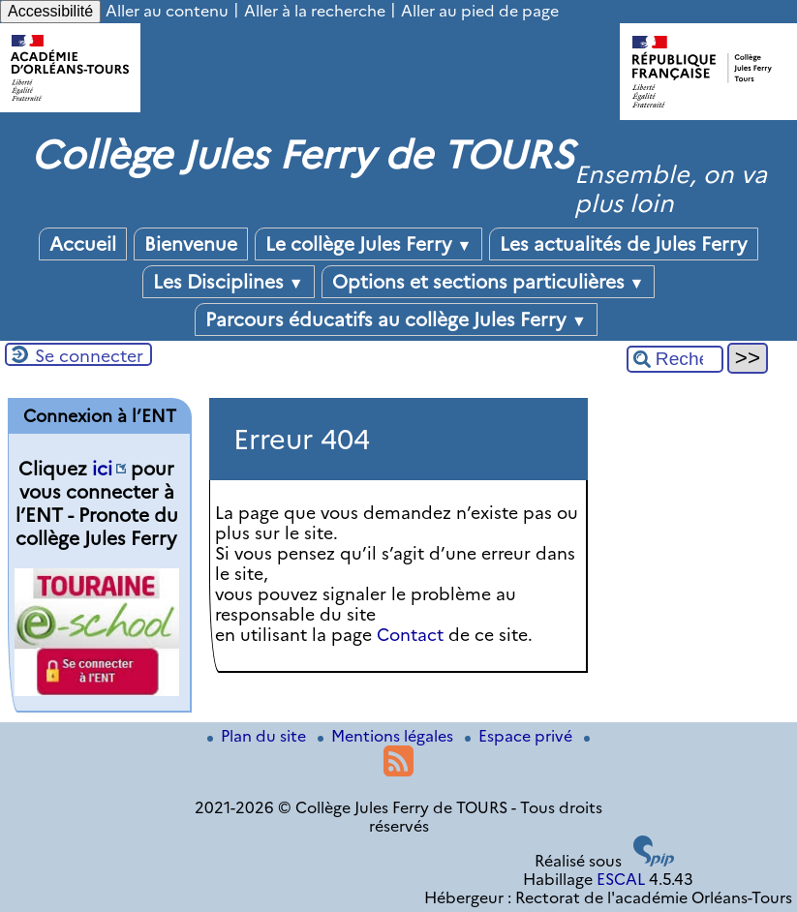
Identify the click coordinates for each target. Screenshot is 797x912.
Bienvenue (190, 244)
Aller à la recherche (314, 11)
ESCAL (621, 879)
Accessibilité (50, 11)
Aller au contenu (167, 11)
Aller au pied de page (480, 11)
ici (102, 468)
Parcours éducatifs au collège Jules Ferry (396, 319)
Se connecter (89, 356)
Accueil (82, 244)
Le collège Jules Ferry (369, 244)
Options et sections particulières (488, 281)
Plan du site (258, 736)
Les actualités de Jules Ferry (624, 244)
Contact (410, 634)
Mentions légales (387, 736)
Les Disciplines (228, 281)
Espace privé (520, 736)
